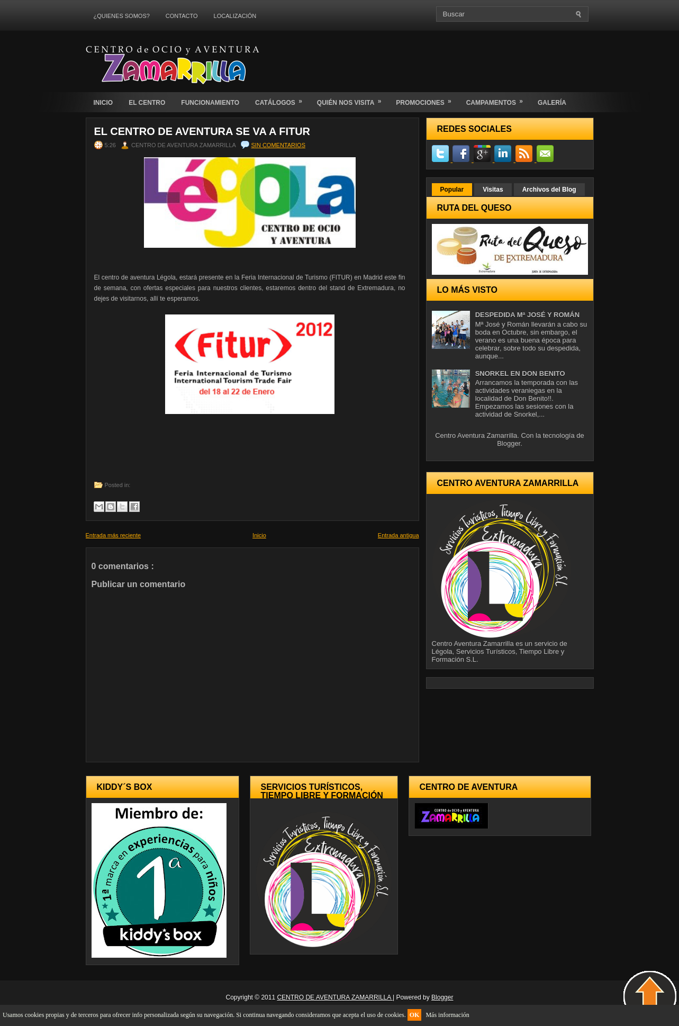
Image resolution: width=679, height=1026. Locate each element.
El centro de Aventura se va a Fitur (202, 131)
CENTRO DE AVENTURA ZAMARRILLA (335, 997)
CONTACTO (182, 16)
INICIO (103, 102)
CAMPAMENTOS (498, 99)
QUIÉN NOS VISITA (352, 99)
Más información (447, 1015)
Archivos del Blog (549, 189)
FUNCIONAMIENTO (210, 102)
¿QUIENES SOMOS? (122, 16)
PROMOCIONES (427, 99)
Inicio (259, 535)
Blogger (508, 443)
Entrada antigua (398, 535)
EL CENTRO (147, 102)
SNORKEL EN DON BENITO (520, 373)
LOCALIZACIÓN (235, 16)
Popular (452, 189)
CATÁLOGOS (282, 99)
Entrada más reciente (113, 535)
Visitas (493, 189)
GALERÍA (552, 102)
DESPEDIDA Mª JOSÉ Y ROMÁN (527, 315)
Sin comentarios (278, 145)
